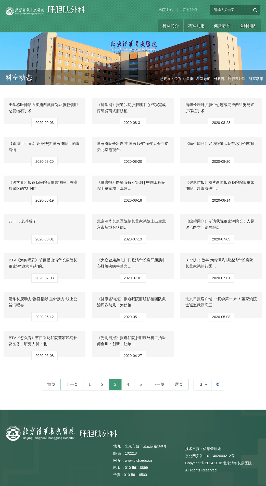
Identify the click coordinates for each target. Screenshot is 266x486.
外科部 (219, 79)
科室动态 (196, 26)
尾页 (179, 384)
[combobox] (202, 384)
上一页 (72, 384)
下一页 (158, 384)
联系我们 (190, 10)
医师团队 (248, 26)
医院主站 (166, 10)
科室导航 (203, 79)
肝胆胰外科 (66, 11)
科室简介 (170, 26)
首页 (189, 79)
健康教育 (222, 26)
